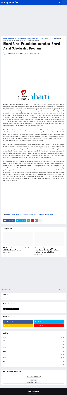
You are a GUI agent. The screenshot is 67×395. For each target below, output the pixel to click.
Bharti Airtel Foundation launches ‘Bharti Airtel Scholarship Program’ (16, 249)
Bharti (13, 214)
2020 (33, 358)
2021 (33, 355)
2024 (33, 344)
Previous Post (6, 289)
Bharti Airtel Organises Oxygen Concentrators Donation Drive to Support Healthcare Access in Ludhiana (47, 250)
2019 (33, 361)
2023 (33, 348)
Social (51, 214)
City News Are (11, 2)
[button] (2, 2)
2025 (33, 341)
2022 (33, 351)
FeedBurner (37, 382)
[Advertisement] (33, 20)
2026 (33, 338)
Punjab (47, 214)
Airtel (8, 214)
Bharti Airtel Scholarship (22, 214)
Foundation (33, 214)
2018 (33, 364)
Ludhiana (41, 214)
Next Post (62, 289)
